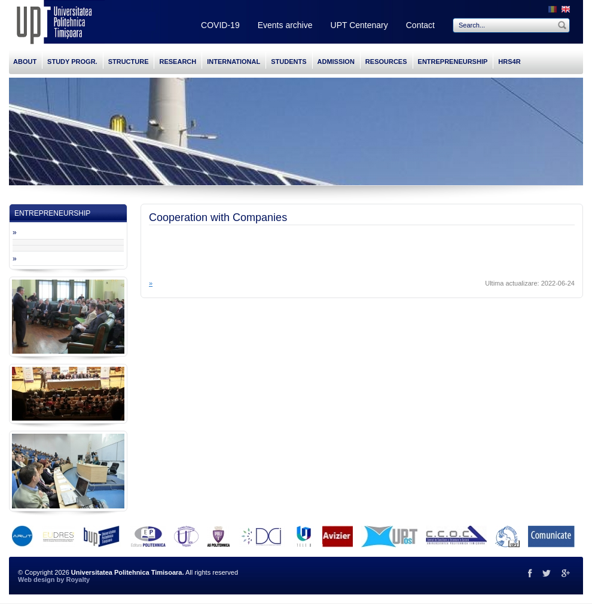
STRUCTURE (128, 61)
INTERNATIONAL (233, 61)
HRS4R (509, 61)
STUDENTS (288, 61)
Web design (36, 579)
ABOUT (24, 61)
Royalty (78, 579)
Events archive (285, 25)
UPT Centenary (359, 25)
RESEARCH (177, 61)
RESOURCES (386, 61)
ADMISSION (336, 61)
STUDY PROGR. (72, 61)
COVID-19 (220, 25)
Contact (420, 25)
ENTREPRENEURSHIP (453, 61)
